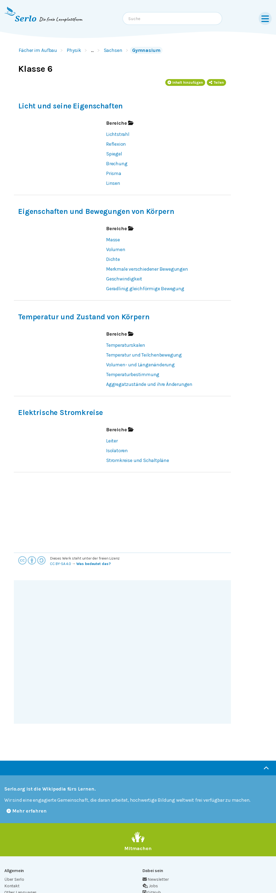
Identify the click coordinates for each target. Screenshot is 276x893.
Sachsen (113, 50)
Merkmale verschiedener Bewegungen (147, 269)
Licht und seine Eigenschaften (70, 106)
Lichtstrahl (117, 134)
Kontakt (12, 885)
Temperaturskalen (125, 345)
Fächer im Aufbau (38, 50)
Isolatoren (117, 451)
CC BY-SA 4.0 (60, 563)
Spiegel (114, 154)
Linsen (113, 183)
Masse (113, 240)
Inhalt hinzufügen (185, 82)
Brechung (116, 164)
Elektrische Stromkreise (60, 412)
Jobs (150, 885)
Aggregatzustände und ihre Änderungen (149, 384)
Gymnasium (146, 50)
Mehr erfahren (27, 811)
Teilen (216, 82)
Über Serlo (14, 879)
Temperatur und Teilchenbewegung (144, 355)
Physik (74, 50)
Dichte (113, 259)
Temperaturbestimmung (132, 374)
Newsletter (155, 879)
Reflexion (116, 144)
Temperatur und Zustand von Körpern (83, 317)
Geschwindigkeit (124, 279)
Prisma (113, 173)
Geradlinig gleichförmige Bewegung (145, 289)
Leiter (112, 441)
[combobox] (172, 18)
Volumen (115, 249)
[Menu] (265, 18)
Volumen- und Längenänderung (140, 365)
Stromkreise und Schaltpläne (137, 460)
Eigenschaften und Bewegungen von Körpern (96, 211)
